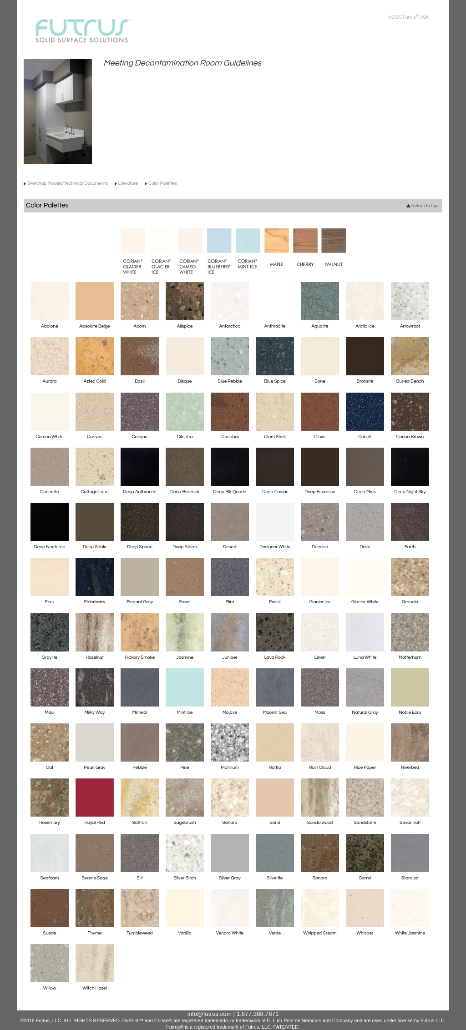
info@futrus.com (209, 1013)
